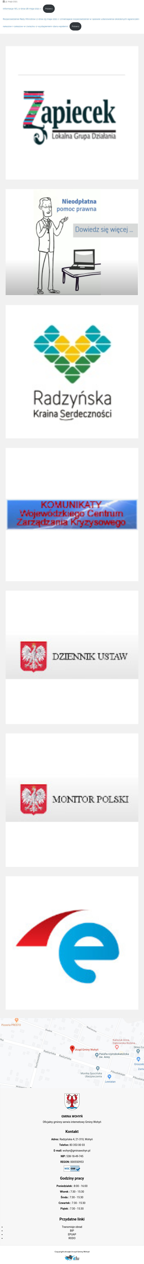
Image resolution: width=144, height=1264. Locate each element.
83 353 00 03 (77, 1144)
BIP (72, 1230)
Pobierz (49, 8)
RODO (71, 1238)
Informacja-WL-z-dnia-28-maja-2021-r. (22, 8)
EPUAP (72, 1234)
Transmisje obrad (72, 1226)
